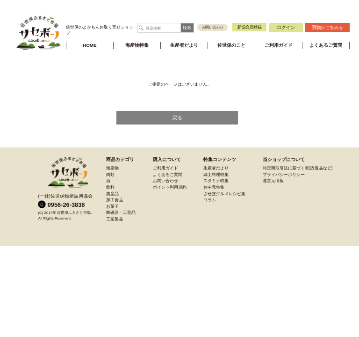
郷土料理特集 (216, 174)
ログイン (285, 27)
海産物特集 (137, 45)
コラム (209, 200)
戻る (177, 117)
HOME (89, 45)
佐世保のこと (231, 45)
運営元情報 (273, 180)
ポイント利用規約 (170, 187)
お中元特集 (213, 187)
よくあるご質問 (325, 45)
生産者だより (184, 45)
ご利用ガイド (279, 45)
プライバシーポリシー (284, 174)
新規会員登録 (249, 27)
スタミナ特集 (216, 180)
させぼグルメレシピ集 (224, 193)
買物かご (327, 27)
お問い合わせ (212, 27)
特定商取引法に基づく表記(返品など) (298, 168)
